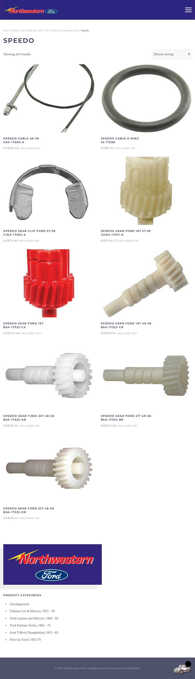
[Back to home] (30, 10)
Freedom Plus (131, 668)
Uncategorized (19, 604)
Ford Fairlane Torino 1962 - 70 (30, 625)
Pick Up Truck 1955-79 (25, 639)
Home (6, 30)
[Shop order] (171, 54)
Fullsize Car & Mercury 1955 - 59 (30, 30)
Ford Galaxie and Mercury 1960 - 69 (34, 618)
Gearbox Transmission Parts (64, 30)
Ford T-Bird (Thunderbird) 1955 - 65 (34, 632)
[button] (188, 10)
